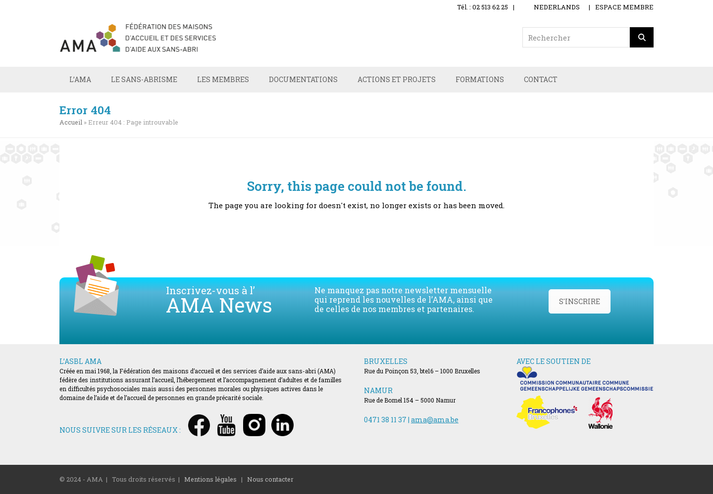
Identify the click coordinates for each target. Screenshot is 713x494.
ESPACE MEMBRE (624, 6)
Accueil (70, 122)
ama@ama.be (434, 419)
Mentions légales (210, 479)
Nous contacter (270, 479)
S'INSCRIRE (579, 301)
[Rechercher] (642, 37)
